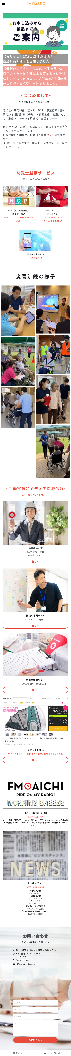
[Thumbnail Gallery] (18, 313)
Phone (17, 1018)
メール (17, 1012)
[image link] (19, 199)
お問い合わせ (35, 1043)
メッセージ (19, 1026)
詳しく (35, 564)
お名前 (17, 1005)
